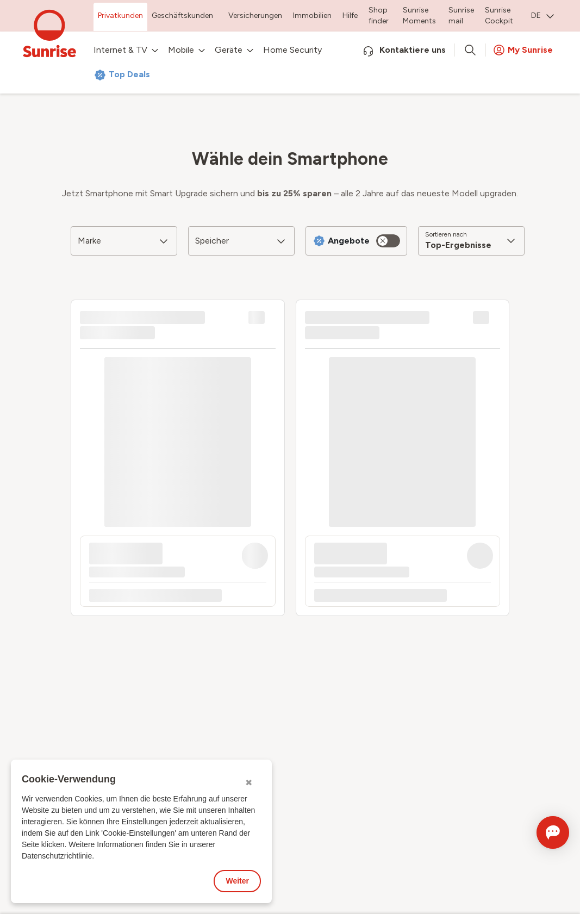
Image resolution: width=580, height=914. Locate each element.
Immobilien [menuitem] (312, 15)
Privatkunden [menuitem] (120, 15)
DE (542, 15)
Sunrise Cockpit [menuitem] (499, 15)
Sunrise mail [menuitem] (461, 15)
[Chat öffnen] (537, 832)
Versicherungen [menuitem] (255, 15)
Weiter (237, 880)
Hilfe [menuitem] (350, 15)
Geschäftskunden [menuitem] (182, 15)
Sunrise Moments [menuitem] (419, 15)
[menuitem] (542, 16)
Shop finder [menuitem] (379, 15)
